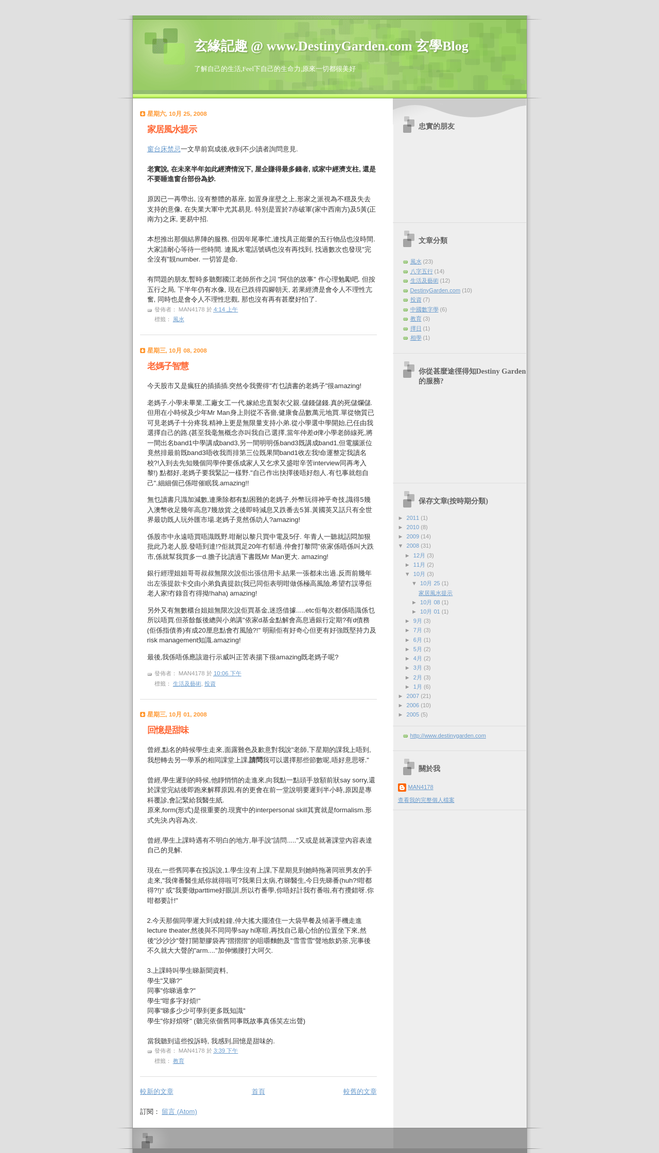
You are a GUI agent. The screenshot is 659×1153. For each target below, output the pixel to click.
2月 (418, 677)
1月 (418, 687)
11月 (420, 565)
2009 (414, 536)
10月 (420, 574)
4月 (418, 658)
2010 (414, 527)
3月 (418, 668)
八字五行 (421, 271)
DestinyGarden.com (435, 290)
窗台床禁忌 (164, 149)
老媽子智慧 (167, 366)
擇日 (416, 328)
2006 (414, 705)
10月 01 (431, 611)
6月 (418, 640)
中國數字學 (424, 309)
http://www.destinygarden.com (448, 735)
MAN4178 (420, 787)
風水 (178, 319)
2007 (414, 696)
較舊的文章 (360, 1091)
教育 (178, 1061)
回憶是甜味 (167, 730)
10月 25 (431, 583)
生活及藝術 (187, 683)
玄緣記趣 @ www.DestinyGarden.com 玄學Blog (331, 46)
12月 (420, 555)
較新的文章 (157, 1091)
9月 (418, 621)
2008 (414, 546)
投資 (210, 683)
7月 (418, 630)
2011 (414, 518)
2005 (414, 714)
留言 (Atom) (179, 1111)
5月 (418, 649)
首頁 (258, 1091)
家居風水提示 (172, 129)
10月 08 (431, 602)
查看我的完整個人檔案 (426, 800)
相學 (416, 338)
